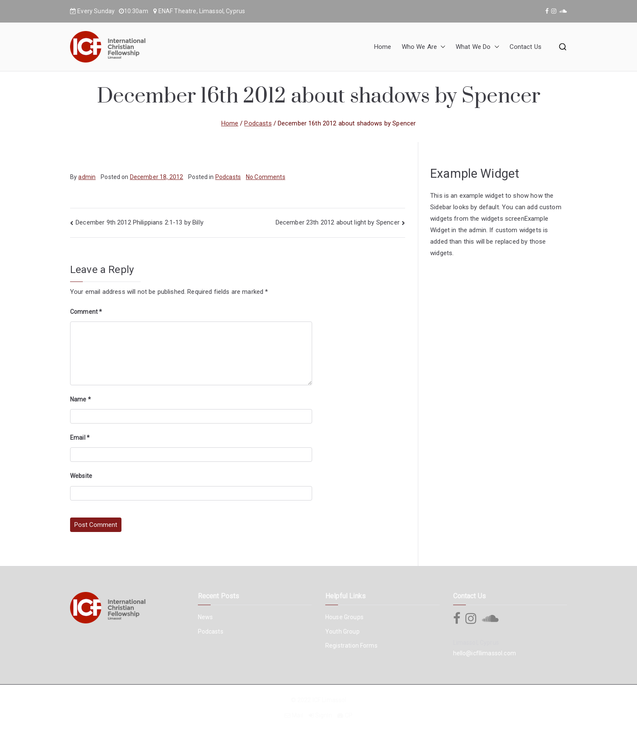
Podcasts (228, 177)
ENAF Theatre (177, 11)
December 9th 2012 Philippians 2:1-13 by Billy (139, 222)
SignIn (323, 715)
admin (87, 177)
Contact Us (526, 47)
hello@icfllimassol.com (484, 653)
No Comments (265, 177)
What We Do (477, 47)
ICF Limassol (330, 700)
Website (81, 475)
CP (348, 715)
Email (80, 437)
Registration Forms (351, 645)
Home (383, 47)
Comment (86, 311)
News (205, 617)
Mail (297, 715)
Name (80, 399)
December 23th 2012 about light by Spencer (338, 222)
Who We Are (424, 47)
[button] (441, 47)
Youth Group (342, 631)
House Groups (344, 617)
